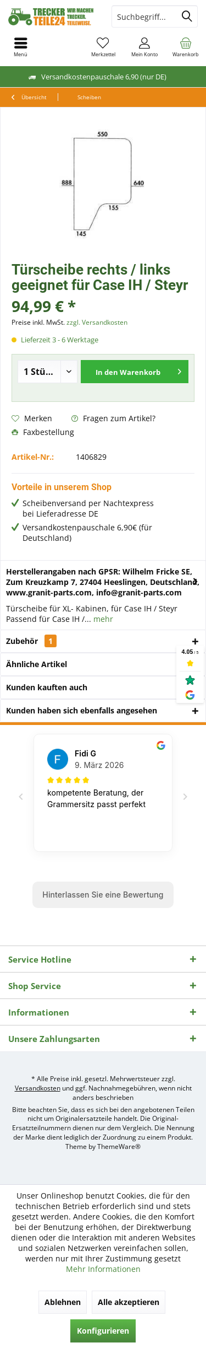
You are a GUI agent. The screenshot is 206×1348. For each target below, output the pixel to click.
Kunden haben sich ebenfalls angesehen (81, 710)
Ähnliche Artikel (36, 664)
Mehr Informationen (103, 1269)
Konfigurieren (103, 1330)
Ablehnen (62, 1302)
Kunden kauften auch (46, 687)
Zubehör (31, 641)
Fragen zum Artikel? (113, 418)
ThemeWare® (119, 1146)
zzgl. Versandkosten (96, 322)
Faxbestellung (43, 432)
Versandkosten (37, 1088)
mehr (102, 619)
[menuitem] (185, 47)
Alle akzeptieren (128, 1302)
